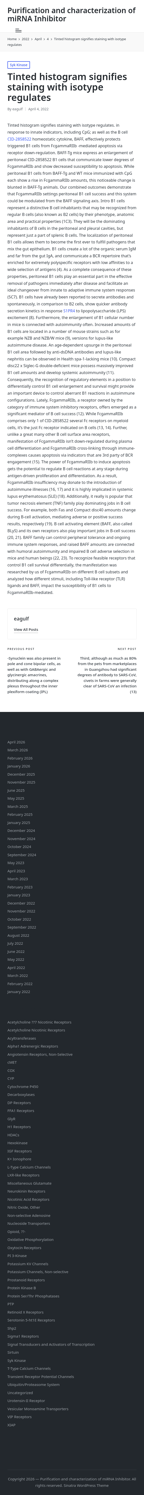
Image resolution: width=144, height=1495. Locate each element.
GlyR (11, 1118)
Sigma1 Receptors (23, 1336)
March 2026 (17, 749)
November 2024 (21, 838)
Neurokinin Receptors (26, 1191)
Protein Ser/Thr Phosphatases (33, 1295)
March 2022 (17, 975)
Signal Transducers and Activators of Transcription (51, 1344)
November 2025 (21, 782)
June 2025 (16, 790)
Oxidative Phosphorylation (30, 1239)
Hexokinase (17, 1142)
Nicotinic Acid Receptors (28, 1199)
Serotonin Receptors (31, 1320)
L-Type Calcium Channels (29, 1167)
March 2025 (17, 806)
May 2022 (15, 959)
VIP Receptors (19, 1416)
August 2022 (18, 935)
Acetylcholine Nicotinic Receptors (36, 1029)
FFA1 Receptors (20, 1110)
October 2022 (19, 919)
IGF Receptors (19, 1150)
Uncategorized (20, 1392)
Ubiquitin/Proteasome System (33, 1384)
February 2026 (19, 758)
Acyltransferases (21, 1038)
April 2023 (16, 870)
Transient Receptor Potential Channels (40, 1376)
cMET (12, 1062)
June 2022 (16, 951)
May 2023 (15, 862)
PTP (10, 1303)
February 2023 (19, 886)
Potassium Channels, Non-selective (37, 1271)
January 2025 (18, 822)
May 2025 (15, 798)
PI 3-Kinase (17, 1255)
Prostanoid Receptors (26, 1279)
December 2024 (21, 830)
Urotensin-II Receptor (26, 1400)
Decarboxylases (21, 1094)
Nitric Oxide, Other (23, 1207)
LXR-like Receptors (23, 1175)
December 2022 (21, 903)
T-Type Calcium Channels (29, 1368)
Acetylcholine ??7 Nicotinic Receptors (39, 1022)
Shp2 (11, 1328)
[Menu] (18, 30)
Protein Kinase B (21, 1287)
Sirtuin (13, 1352)
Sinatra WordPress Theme (86, 1485)
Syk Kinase (19, 64)
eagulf (21, 618)
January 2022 (18, 991)
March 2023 (17, 878)
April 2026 (16, 741)
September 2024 (21, 854)
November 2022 (21, 911)
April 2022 (16, 967)
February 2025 (19, 814)
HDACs (13, 1134)
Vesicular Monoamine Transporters (37, 1408)
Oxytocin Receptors (24, 1247)
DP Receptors (19, 1102)
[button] (26, 629)
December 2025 (21, 774)
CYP (10, 1078)
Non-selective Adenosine (28, 1215)
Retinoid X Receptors (25, 1312)
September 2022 (21, 927)
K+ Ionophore (19, 1158)
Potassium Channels (27, 1263)
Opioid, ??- (16, 1231)
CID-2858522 (19, 139)
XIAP (11, 1424)
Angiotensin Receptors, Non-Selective (40, 1054)
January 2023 (18, 894)
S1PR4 (69, 311)
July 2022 (15, 943)
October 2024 (19, 846)
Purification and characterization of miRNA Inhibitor (71, 14)
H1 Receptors (19, 1126)
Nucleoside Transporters (28, 1223)
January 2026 (18, 765)
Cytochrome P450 (22, 1086)
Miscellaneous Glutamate (29, 1183)
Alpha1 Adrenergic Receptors (32, 1046)
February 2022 (19, 983)
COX (11, 1070)
